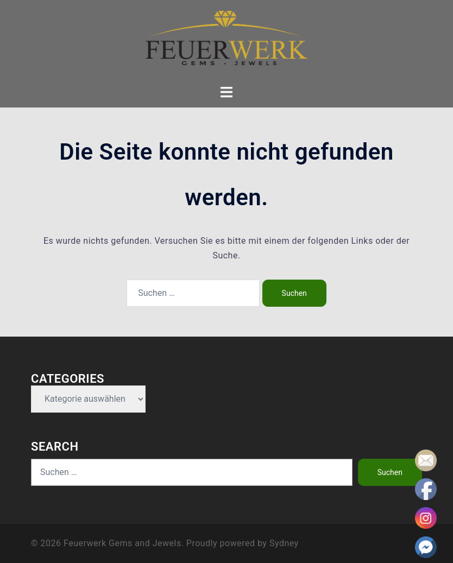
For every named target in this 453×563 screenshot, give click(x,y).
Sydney (284, 543)
